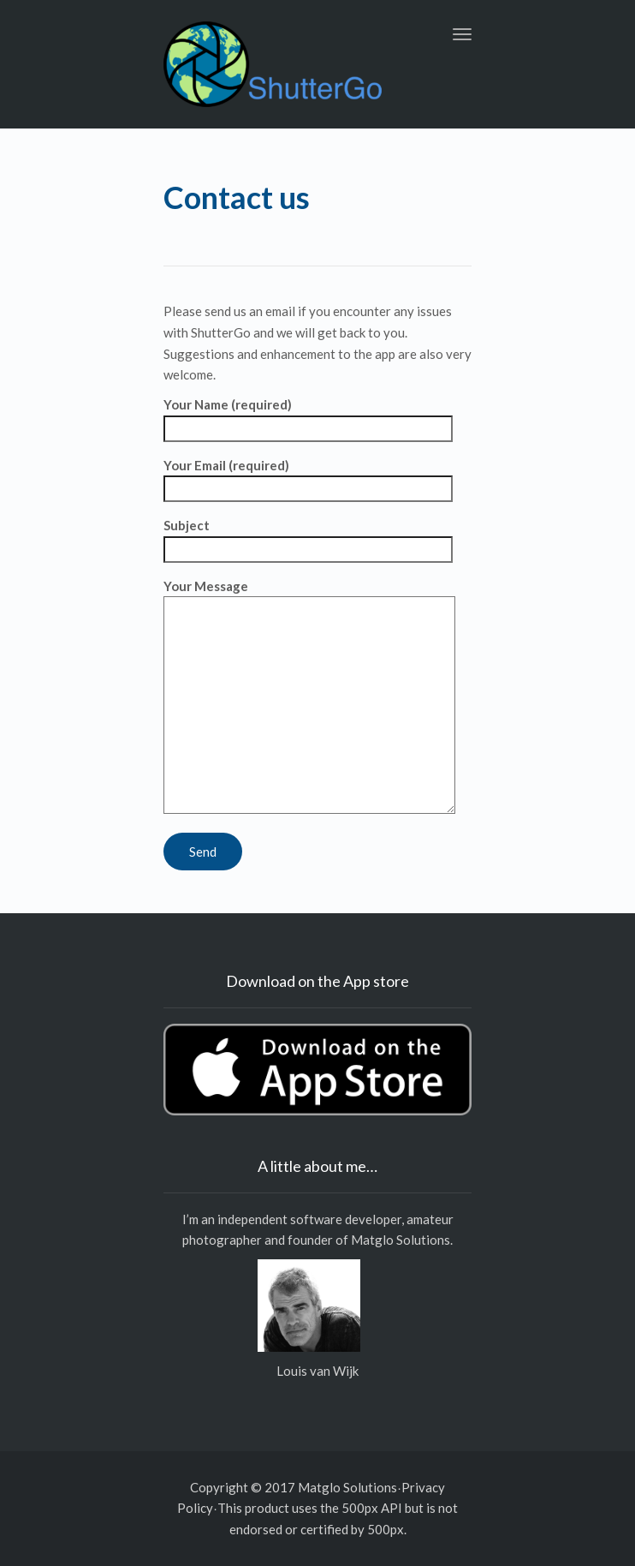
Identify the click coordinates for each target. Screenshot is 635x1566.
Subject (308, 537)
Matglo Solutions (400, 1239)
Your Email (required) (308, 477)
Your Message (309, 697)
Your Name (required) (308, 416)
